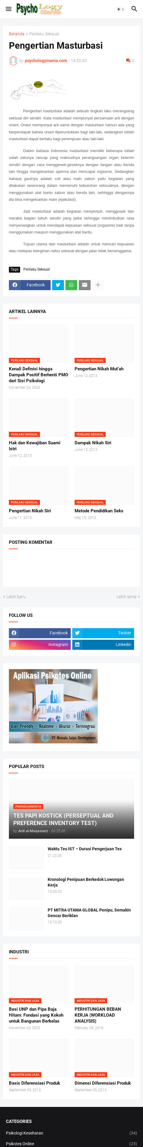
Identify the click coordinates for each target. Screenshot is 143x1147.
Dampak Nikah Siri (93, 442)
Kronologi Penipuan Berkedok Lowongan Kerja (86, 882)
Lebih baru (16, 596)
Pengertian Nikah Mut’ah (99, 369)
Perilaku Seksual (44, 34)
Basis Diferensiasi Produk (34, 1083)
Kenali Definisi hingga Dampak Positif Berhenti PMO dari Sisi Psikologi (38, 375)
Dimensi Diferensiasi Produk (103, 1083)
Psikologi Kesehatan (71, 1133)
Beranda (17, 34)
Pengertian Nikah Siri (30, 511)
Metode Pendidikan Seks (99, 511)
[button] (8, 9)
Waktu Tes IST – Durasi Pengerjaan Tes (85, 848)
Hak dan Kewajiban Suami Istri (34, 445)
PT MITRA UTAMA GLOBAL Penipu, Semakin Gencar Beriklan (89, 913)
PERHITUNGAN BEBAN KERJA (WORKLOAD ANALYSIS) (98, 1015)
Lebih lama (126, 596)
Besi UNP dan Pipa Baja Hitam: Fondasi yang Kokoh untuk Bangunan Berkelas (36, 1015)
